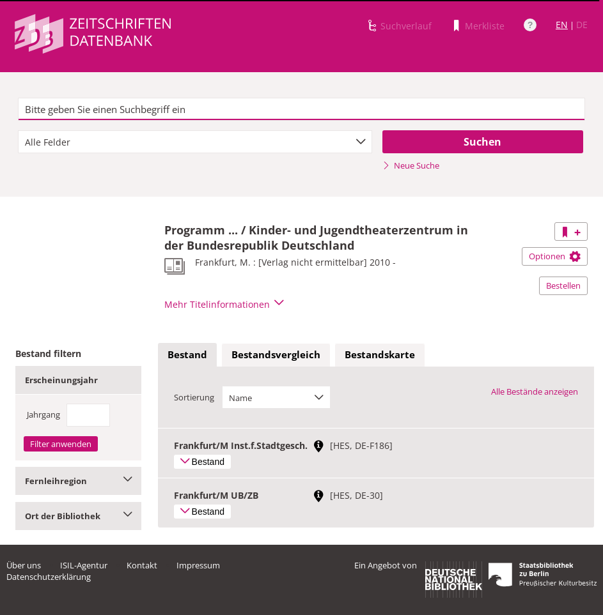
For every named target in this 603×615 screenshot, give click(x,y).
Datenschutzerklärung (48, 576)
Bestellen (563, 285)
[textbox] (301, 109)
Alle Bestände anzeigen (534, 391)
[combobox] (195, 141)
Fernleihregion (78, 481)
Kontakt (142, 565)
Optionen (555, 256)
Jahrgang (43, 414)
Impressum (198, 565)
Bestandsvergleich (275, 354)
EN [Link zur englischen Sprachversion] (562, 25)
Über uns (23, 565)
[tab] (187, 355)
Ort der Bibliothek (78, 516)
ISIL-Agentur (83, 565)
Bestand (187, 354)
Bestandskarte (380, 354)
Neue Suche (410, 165)
